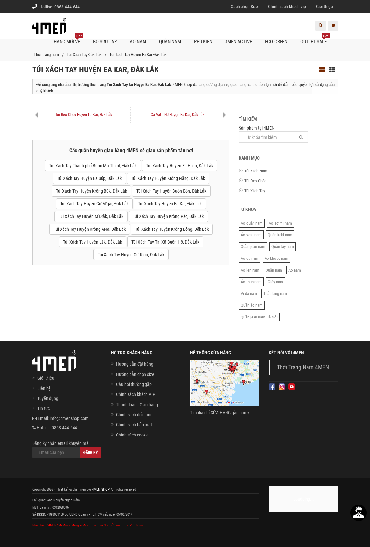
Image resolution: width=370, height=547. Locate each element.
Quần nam (274, 270)
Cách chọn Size (244, 6)
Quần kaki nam (280, 234)
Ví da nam (249, 293)
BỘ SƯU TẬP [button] (105, 42)
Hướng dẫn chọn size (135, 374)
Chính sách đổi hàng (134, 414)
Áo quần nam (252, 223)
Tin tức (43, 408)
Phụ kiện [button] (203, 42)
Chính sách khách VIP (135, 394)
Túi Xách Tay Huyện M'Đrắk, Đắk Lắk (91, 216)
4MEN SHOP (101, 489)
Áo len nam (250, 270)
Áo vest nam (251, 234)
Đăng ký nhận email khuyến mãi (67, 449)
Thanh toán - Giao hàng (137, 404)
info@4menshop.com (69, 418)
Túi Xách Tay (254, 190)
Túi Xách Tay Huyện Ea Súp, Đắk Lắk (89, 178)
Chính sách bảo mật (134, 424)
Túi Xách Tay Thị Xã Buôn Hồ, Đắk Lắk (165, 241)
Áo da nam (249, 258)
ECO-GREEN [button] (276, 42)
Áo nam (294, 270)
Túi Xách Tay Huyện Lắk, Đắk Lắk (92, 241)
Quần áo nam (252, 305)
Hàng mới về (68, 39)
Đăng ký (90, 453)
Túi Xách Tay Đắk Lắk (84, 54)
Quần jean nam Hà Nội (259, 317)
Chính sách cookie (132, 434)
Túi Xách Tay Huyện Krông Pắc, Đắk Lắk (168, 216)
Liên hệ (44, 388)
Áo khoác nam (276, 258)
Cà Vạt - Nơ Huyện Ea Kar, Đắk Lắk (177, 114)
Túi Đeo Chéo (255, 180)
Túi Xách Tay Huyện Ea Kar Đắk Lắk (138, 54)
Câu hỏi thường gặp (134, 384)
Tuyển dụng (47, 398)
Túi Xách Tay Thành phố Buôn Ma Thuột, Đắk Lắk (93, 165)
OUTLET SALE (315, 39)
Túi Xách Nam (255, 171)
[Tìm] (301, 137)
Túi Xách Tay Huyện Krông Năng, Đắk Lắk (168, 178)
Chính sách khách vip (287, 6)
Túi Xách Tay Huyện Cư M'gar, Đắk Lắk (94, 203)
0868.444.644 (67, 6)
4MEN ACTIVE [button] (238, 42)
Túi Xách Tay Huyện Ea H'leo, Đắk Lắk (179, 165)
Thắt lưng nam (275, 293)
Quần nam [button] (170, 42)
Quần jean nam (253, 246)
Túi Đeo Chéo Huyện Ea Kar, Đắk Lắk (83, 114)
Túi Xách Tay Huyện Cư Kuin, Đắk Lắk (131, 254)
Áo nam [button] (138, 42)
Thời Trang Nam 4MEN (303, 367)
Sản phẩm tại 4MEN (273, 134)
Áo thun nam (251, 281)
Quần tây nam (282, 246)
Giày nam (275, 281)
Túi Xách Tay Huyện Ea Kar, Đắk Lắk (170, 203)
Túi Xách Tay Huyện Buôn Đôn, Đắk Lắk (171, 191)
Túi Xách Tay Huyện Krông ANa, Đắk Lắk (90, 229)
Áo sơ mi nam (280, 223)
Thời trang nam (46, 54)
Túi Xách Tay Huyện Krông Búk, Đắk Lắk (91, 191)
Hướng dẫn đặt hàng (134, 364)
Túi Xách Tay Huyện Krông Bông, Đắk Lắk (172, 229)
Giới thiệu (324, 6)
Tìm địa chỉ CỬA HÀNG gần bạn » (219, 412)
